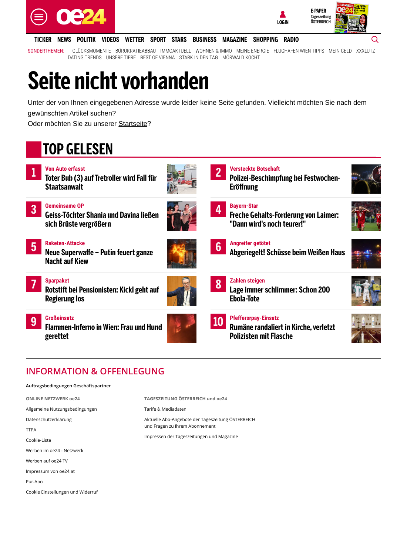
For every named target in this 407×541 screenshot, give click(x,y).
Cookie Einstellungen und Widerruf (62, 492)
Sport (158, 39)
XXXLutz (365, 51)
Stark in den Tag (198, 58)
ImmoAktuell (175, 51)
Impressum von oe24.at (50, 471)
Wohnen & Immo (213, 51)
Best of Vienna (157, 58)
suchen (101, 113)
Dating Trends (85, 58)
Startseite (132, 123)
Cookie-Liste (38, 440)
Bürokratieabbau (135, 51)
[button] (37, 16)
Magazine (234, 39)
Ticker (42, 39)
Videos (110, 39)
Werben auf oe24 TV (47, 461)
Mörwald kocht (241, 58)
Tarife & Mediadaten (165, 409)
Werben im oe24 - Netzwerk (54, 450)
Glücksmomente (92, 51)
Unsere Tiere (121, 58)
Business (204, 39)
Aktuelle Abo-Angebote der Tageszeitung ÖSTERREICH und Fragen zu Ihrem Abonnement (199, 422)
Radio (291, 39)
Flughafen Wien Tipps (298, 51)
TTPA (31, 430)
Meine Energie (252, 51)
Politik (86, 39)
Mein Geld (340, 51)
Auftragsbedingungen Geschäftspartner (68, 385)
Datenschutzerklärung (49, 419)
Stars (179, 39)
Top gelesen (78, 150)
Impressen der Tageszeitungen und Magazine (191, 436)
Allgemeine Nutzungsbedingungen (61, 409)
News (64, 39)
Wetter (134, 39)
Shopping (265, 39)
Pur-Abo (34, 481)
